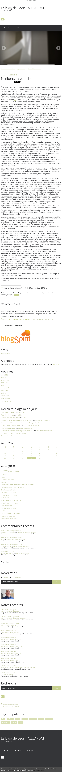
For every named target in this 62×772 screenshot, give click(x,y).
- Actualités (4, 470)
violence (3, 295)
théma (41, 719)
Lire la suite (57, 364)
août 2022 (4, 375)
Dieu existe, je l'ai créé (34, 69)
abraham (33, 719)
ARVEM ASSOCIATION (25, 428)
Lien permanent (7, 293)
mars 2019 (4, 383)
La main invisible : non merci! (10, 418)
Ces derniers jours (7, 433)
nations (48, 293)
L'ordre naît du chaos (23, 553)
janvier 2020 (5, 380)
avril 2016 (4, 393)
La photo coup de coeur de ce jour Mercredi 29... (17, 431)
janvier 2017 (5, 388)
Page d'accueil (21, 69)
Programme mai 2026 (8, 428)
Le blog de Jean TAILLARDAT (22, 7)
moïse (14, 722)
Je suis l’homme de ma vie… (10, 503)
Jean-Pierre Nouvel (7, 553)
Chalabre (14, 436)
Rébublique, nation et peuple (16, 539)
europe (9, 295)
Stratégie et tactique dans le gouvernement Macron (18, 667)
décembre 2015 (6, 398)
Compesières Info (35, 423)
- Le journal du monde (12, 472)
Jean (2, 539)
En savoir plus (33, 770)
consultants (5, 722)
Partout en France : (7, 415)
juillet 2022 (4, 377)
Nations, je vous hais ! (19, 78)
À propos (30, 28)
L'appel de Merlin (6, 506)
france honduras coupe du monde (18, 319)
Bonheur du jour (21, 433)
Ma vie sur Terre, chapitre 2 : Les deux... (14, 618)
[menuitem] (6, 28)
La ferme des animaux (8, 508)
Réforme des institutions (9, 519)
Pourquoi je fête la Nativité (10, 632)
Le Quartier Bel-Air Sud (32, 425)
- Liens (3, 477)
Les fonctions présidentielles (10, 513)
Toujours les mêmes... (8, 412)
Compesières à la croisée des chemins (13, 423)
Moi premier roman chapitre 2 (11, 653)
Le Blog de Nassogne (42, 420)
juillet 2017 (4, 385)
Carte (5, 562)
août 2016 (4, 391)
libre (53, 293)
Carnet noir (4, 436)
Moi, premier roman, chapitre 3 (11, 646)
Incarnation (22, 412)
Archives (18, 28)
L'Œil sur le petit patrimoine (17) (11, 425)
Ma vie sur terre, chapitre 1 (10, 625)
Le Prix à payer (6, 511)
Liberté (25, 418)
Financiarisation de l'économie (11, 500)
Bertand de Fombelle (8, 532)
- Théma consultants (8, 479)
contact (24, 719)
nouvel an (49, 719)
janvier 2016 (5, 396)
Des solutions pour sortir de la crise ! (13, 487)
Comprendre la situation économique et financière (17, 485)
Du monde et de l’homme (9, 495)
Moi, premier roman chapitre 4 (11, 639)
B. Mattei (4, 546)
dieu (20, 722)
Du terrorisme (5, 498)
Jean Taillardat (5, 353)
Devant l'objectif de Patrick (45, 431)
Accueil (6, 28)
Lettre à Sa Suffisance (8, 674)
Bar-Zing (19, 415)
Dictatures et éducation (8, 69)
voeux (17, 719)
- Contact (4, 474)
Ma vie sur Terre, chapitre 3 (27, 532)
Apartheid (4, 482)
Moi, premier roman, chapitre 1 (11, 660)
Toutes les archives (6, 401)
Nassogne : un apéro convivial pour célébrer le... (16, 420)
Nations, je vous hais (32, 293)
